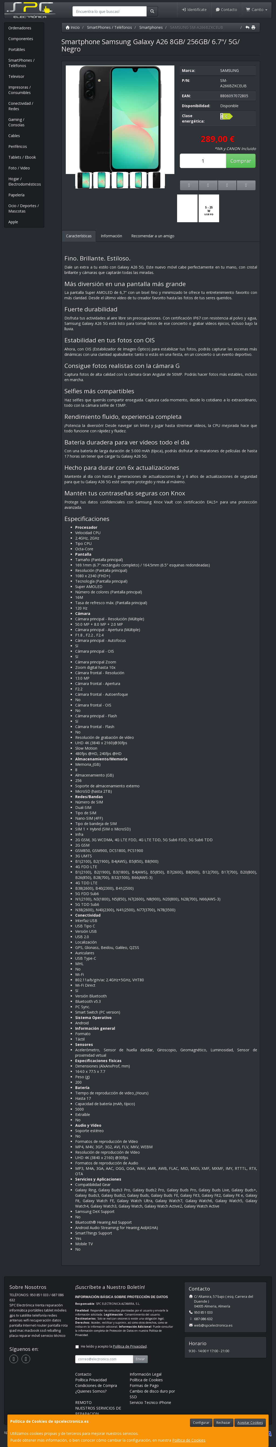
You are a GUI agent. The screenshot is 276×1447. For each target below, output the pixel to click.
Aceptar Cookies (250, 1422)
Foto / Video (19, 168)
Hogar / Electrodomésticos (24, 181)
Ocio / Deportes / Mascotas (23, 208)
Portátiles (16, 49)
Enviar (140, 1359)
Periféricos (17, 146)
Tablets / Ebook (22, 157)
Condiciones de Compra (96, 1385)
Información (111, 235)
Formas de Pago (144, 1385)
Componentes (20, 38)
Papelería (16, 194)
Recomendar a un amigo (152, 235)
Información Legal (145, 1374)
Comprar (240, 161)
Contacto (226, 9)
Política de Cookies (188, 1440)
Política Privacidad (91, 1379)
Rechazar (223, 1422)
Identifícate (194, 9)
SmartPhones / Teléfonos (21, 63)
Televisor (16, 76)
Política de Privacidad (130, 1346)
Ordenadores (19, 27)
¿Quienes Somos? (90, 1391)
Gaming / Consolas (16, 122)
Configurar (201, 1422)
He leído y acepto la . (114, 1346)
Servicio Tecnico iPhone (150, 1402)
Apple (13, 221)
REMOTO (83, 1402)
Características (79, 235)
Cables (14, 135)
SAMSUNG (229, 70)
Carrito (256, 9)
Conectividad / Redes (20, 106)
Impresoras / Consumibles (19, 90)
